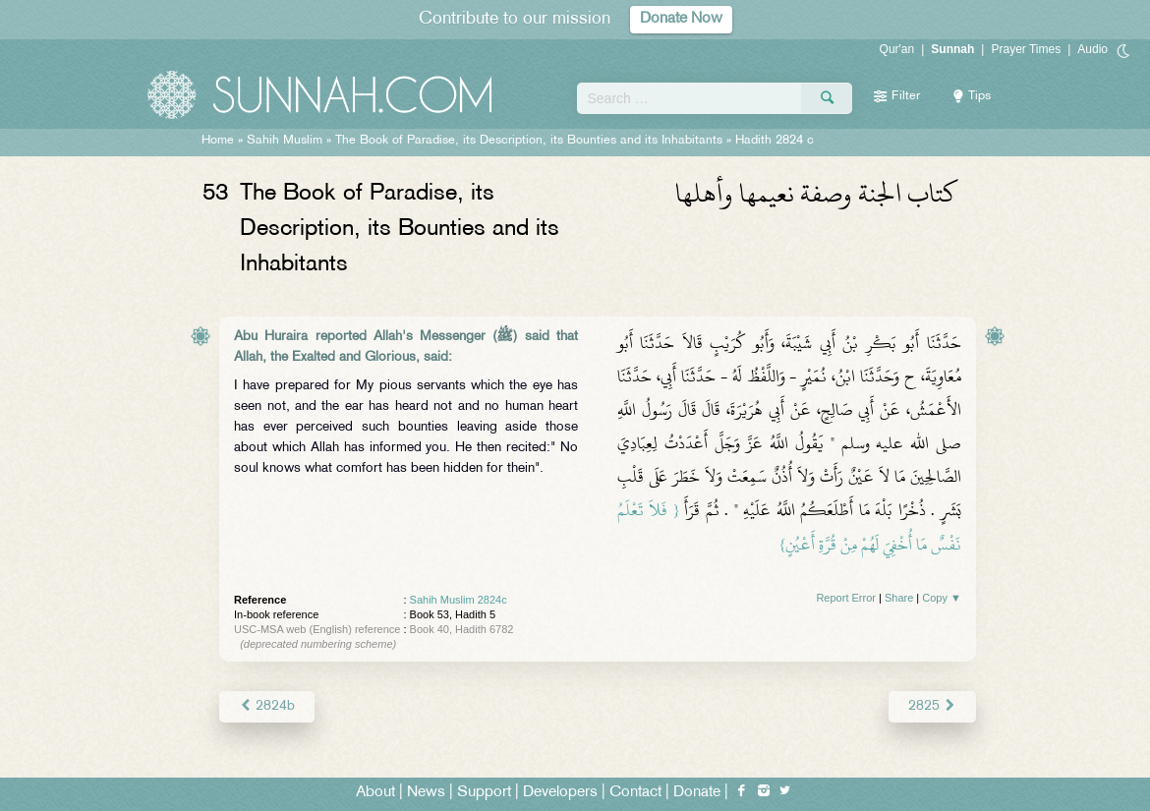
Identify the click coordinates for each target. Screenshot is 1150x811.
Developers (560, 792)
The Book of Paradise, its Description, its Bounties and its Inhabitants (528, 140)
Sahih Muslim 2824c (458, 600)
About (375, 792)
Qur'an (897, 49)
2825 (932, 706)
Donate (696, 792)
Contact (635, 792)
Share (899, 598)
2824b (267, 706)
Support (484, 792)
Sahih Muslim (284, 140)
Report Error (846, 598)
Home (217, 140)
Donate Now (681, 19)
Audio (1092, 49)
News (426, 792)
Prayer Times (1026, 49)
